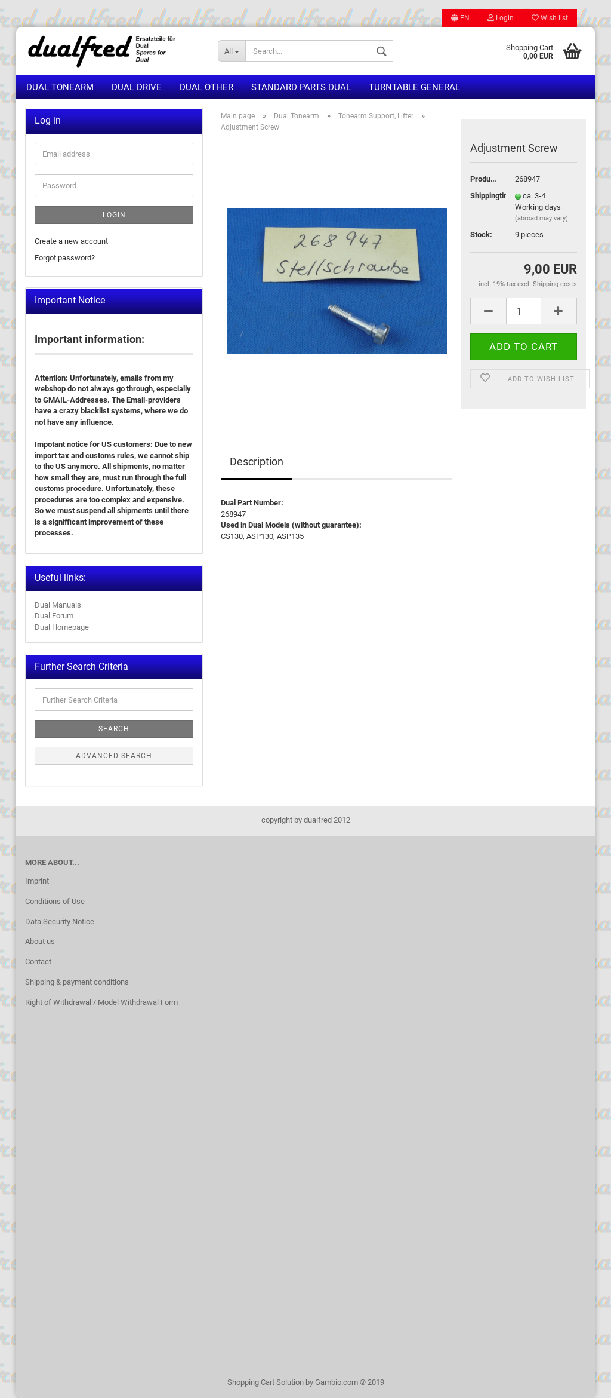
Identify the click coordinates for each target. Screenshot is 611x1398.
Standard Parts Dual (301, 87)
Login (500, 18)
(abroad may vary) (541, 218)
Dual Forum (54, 615)
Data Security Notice (59, 921)
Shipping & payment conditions (77, 981)
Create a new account (71, 241)
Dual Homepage (62, 627)
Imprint (37, 880)
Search (113, 729)
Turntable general (414, 87)
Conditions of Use (55, 901)
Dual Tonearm (60, 87)
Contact (38, 961)
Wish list (550, 18)
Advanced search (114, 756)
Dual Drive (137, 87)
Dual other (206, 87)
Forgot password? (65, 257)
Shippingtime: (483, 195)
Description (256, 461)
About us (40, 941)
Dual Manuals (58, 604)
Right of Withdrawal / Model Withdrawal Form (101, 1002)
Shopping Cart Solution (265, 1382)
